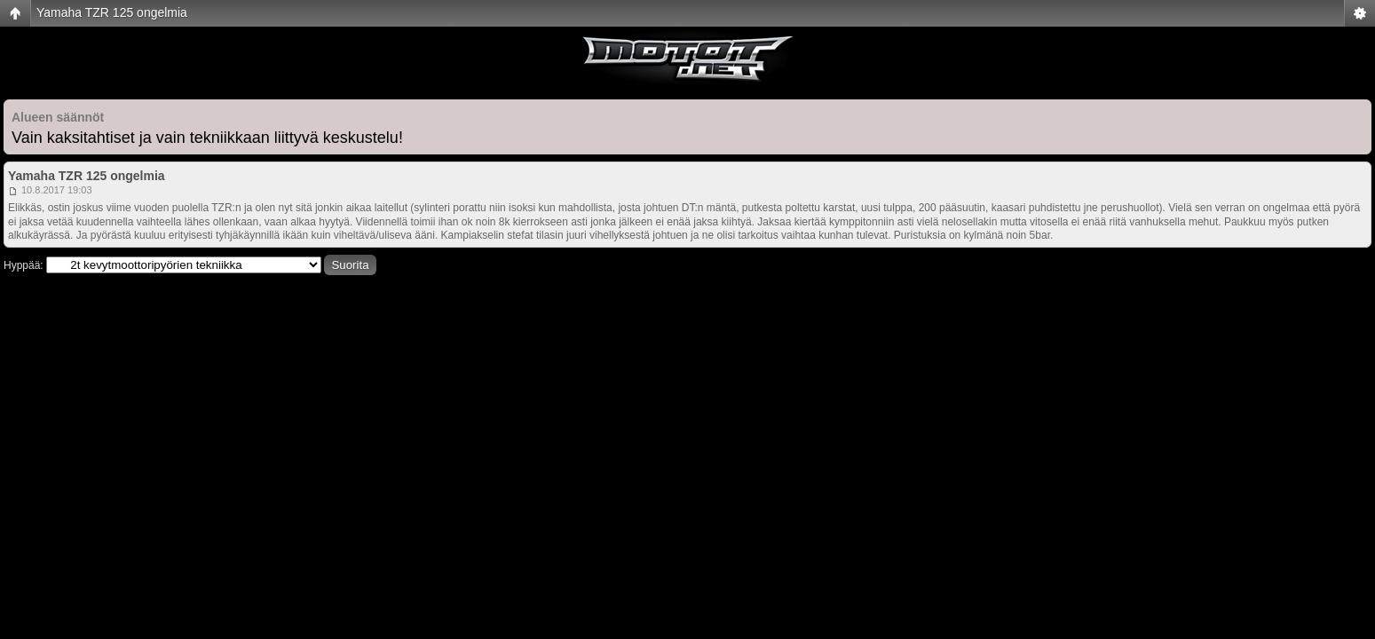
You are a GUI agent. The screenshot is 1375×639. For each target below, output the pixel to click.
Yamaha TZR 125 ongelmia (111, 12)
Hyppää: (23, 265)
